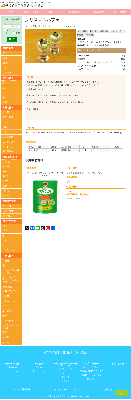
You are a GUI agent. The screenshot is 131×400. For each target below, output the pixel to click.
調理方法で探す (10, 156)
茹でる (6, 181)
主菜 (5, 58)
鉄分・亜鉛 (8, 210)
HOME (11, 12)
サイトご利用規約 (21, 388)
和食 (5, 225)
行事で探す (8, 255)
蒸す (5, 186)
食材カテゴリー (39, 370)
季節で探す (94, 31)
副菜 (5, 62)
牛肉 (5, 132)
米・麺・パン (9, 112)
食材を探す (54, 12)
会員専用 (108, 388)
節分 (5, 315)
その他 (6, 195)
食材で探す (8, 107)
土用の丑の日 (9, 291)
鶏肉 (5, 127)
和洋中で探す (9, 220)
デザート (114, 31)
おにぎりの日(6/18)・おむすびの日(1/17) (11, 279)
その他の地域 (9, 250)
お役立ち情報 (97, 12)
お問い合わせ (119, 12)
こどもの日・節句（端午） (11, 271)
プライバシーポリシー (65, 388)
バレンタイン (9, 320)
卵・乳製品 (8, 151)
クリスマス (89, 35)
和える (6, 190)
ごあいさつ (65, 372)
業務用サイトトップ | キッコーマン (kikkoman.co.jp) (99, 132)
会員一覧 (65, 376)
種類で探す (104, 31)
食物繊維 (7, 215)
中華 (5, 235)
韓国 (5, 240)
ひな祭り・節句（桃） (10, 326)
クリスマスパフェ (43, 19)
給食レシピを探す (32, 12)
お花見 (6, 260)
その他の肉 (8, 136)
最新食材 (39, 367)
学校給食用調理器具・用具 (91, 370)
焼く (5, 171)
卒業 (5, 332)
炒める (6, 166)
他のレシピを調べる (91, 367)
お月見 (6, 296)
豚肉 (5, 122)
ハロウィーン (9, 300)
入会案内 (65, 380)
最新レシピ (13, 367)
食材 (17, 33)
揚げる (6, 176)
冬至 (5, 305)
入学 (5, 265)
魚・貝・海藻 (9, 141)
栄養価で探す (9, 200)
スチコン (7, 161)
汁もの (6, 67)
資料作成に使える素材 (91, 374)
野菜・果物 (8, 117)
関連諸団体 (91, 378)
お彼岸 (6, 337)
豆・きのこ (8, 146)
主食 (5, 53)
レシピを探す (83, 31)
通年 (5, 102)
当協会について (76, 12)
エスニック (8, 245)
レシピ (8, 31)
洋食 (5, 230)
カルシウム (8, 206)
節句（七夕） (9, 286)
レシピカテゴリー (13, 370)
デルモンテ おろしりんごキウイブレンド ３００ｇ (100, 42)
